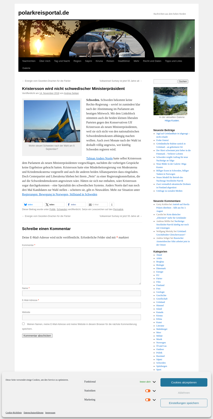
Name (26, 288)
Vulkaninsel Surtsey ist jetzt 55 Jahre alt (121, 81)
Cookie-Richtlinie (14, 412)
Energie (159, 271)
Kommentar (28, 245)
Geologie (160, 292)
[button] (33, 204)
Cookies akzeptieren (184, 382)
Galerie (26, 68)
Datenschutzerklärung (33, 412)
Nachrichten (29, 61)
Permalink (118, 209)
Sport (158, 369)
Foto (158, 288)
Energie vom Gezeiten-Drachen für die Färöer (46, 81)
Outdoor (160, 349)
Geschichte (161, 295)
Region (77, 61)
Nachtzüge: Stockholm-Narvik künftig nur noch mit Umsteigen (172, 224)
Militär (159, 336)
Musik (159, 339)
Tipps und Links (173, 61)
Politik (53, 209)
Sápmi (88, 61)
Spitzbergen (161, 366)
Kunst (159, 322)
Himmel (160, 305)
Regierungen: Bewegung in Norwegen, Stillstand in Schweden (59, 194)
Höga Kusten (172, 120)
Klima (159, 319)
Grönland (160, 302)
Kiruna (99, 61)
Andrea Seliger (71, 93)
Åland (159, 255)
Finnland (160, 285)
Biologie (160, 265)
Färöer (159, 278)
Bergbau (160, 261)
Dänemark (161, 268)
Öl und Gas (161, 346)
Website (26, 312)
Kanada (159, 312)
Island (159, 309)
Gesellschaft (161, 298)
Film (158, 282)
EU (157, 275)
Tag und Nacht (62, 61)
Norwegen (161, 342)
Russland (160, 356)
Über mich (44, 61)
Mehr (136, 61)
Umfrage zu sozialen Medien (169, 191)
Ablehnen (184, 392)
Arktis (159, 258)
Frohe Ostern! (162, 140)
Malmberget (161, 329)
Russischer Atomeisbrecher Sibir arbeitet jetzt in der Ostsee (173, 241)
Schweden (62, 209)
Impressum (50, 412)
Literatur (160, 325)
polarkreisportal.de (43, 13)
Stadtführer (124, 61)
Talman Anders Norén (99, 158)
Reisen (110, 61)
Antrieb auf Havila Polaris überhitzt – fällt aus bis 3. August (172, 207)
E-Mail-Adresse (30, 300)
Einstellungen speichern (184, 403)
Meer (158, 332)
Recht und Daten (152, 61)
